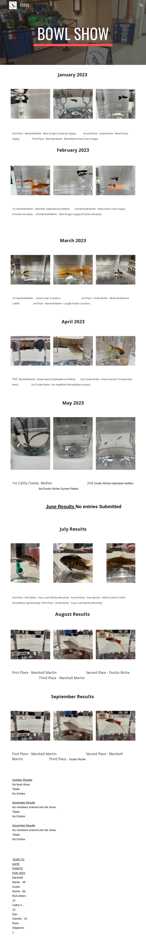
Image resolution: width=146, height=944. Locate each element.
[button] (4, 5)
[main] (73, 35)
